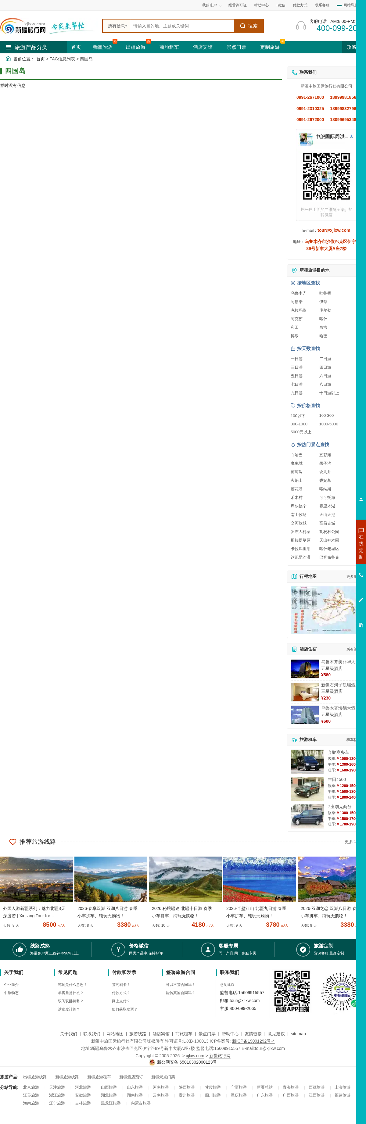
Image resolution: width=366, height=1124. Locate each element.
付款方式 (300, 5)
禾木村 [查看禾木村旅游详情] (297, 497)
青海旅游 (291, 1087)
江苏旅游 (31, 1095)
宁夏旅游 (239, 1087)
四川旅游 (213, 1095)
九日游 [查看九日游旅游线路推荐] (297, 393)
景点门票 (236, 47)
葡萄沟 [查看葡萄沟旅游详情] (297, 472)
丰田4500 (337, 779)
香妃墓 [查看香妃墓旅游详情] (325, 480)
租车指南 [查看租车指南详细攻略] (353, 740)
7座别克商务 (340, 806)
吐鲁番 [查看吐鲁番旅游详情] (325, 293)
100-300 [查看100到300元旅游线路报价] (326, 415)
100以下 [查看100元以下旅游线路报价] (298, 415)
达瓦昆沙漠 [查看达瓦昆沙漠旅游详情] (300, 557)
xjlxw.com (195, 1055)
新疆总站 (265, 1087)
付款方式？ (121, 993)
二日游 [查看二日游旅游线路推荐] (325, 358)
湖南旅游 (135, 1095)
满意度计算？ (69, 1009)
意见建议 (227, 985)
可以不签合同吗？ (180, 985)
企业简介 (11, 985)
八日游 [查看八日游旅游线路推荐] (325, 384)
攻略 (354, 47)
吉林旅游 (83, 1103)
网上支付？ (121, 1001)
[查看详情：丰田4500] (307, 789)
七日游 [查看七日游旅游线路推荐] (297, 384)
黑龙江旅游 (111, 1103)
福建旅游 (342, 1095)
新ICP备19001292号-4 (253, 1041)
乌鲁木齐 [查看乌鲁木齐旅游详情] (299, 293)
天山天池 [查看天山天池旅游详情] (327, 514)
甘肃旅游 (213, 1087)
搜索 (249, 26)
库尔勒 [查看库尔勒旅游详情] (325, 310)
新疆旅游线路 (67, 1077)
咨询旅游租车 (334, 580)
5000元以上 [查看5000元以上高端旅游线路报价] (301, 432)
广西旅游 (291, 1095)
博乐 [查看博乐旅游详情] (295, 336)
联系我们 (91, 1033)
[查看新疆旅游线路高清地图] (326, 610)
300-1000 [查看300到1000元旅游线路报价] (299, 424)
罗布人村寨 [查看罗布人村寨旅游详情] (300, 531)
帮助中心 (261, 5)
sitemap (298, 1033)
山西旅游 (109, 1087)
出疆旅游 (135, 47)
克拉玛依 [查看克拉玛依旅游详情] (299, 310)
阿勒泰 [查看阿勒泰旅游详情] (297, 301)
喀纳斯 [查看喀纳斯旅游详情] (325, 489)
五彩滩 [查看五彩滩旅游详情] (325, 455)
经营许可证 (237, 5)
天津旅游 (57, 1087)
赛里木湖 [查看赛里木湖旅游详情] (327, 506)
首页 (76, 47)
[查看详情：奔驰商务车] (307, 762)
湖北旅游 (109, 1095)
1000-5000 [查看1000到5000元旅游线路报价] (328, 424)
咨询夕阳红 (333, 591)
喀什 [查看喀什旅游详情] (323, 319)
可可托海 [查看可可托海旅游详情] (327, 497)
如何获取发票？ (125, 1009)
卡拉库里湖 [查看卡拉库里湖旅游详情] (300, 548)
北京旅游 (31, 1087)
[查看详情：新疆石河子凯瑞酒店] (305, 692)
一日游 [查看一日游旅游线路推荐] (297, 358)
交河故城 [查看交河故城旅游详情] (299, 523)
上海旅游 (342, 1087)
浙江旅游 (57, 1095)
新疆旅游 (102, 47)
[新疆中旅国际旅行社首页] (49, 26)
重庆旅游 (239, 1095)
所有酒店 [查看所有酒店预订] (353, 649)
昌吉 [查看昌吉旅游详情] (323, 327)
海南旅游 (31, 1103)
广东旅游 (265, 1095)
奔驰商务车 (338, 752)
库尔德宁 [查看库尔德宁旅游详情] (299, 506)
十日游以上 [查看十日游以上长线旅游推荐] (329, 393)
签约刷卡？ (121, 985)
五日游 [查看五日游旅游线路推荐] (297, 376)
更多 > (351, 841)
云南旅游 (161, 1095)
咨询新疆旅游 (334, 547)
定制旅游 (270, 47)
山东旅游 (135, 1087)
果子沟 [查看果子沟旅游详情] (325, 463)
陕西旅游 (187, 1087)
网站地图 (115, 1033)
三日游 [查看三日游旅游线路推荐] (297, 367)
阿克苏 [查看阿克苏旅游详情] (297, 319)
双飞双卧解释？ (71, 1001)
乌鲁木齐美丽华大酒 (340, 661)
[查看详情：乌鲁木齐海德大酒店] (305, 715)
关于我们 (68, 1033)
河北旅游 (83, 1087)
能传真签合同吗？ (180, 993)
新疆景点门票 (163, 1077)
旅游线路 (137, 1033)
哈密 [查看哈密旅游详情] (323, 336)
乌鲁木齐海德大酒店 (340, 708)
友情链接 (253, 1033)
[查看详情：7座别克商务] (307, 816)
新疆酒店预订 (131, 1077)
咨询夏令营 (333, 569)
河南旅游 (161, 1087)
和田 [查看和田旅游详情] (295, 327)
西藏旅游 (317, 1087)
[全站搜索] (182, 26)
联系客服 (322, 5)
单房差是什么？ (71, 993)
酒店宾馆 (203, 47)
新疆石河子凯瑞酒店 (340, 684)
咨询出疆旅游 (334, 558)
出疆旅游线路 (35, 1077)
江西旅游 (317, 1095)
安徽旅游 (83, 1095)
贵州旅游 (187, 1095)
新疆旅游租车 (99, 1077)
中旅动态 (11, 993)
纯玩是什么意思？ (72, 985)
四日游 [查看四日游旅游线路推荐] (325, 367)
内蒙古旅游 (141, 1103)
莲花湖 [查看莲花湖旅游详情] (297, 489)
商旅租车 (169, 47)
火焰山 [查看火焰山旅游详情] (297, 480)
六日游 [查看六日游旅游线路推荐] (325, 376)
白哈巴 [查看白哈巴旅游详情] (297, 455)
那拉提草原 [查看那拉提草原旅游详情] (300, 540)
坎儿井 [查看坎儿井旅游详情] (325, 472)
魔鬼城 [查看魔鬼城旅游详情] (297, 463)
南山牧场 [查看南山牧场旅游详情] (299, 514)
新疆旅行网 (220, 1055)
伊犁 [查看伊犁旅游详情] (323, 301)
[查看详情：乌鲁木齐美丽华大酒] (305, 668)
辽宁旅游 (57, 1103)
